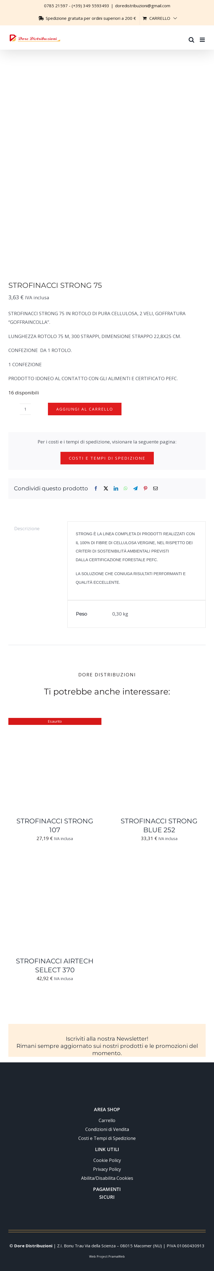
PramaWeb (116, 1256)
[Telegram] (135, 488)
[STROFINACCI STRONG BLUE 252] (159, 722)
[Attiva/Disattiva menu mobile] (203, 37)
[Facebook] (96, 488)
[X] (106, 488)
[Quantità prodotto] (25, 409)
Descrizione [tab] (27, 528)
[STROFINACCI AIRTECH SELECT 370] (54, 862)
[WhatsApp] (125, 488)
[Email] (155, 488)
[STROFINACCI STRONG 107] (54, 722)
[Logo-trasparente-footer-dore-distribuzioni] (107, 1076)
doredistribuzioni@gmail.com (142, 5)
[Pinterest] (145, 488)
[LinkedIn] (116, 488)
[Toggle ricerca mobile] (191, 37)
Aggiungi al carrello (84, 409)
